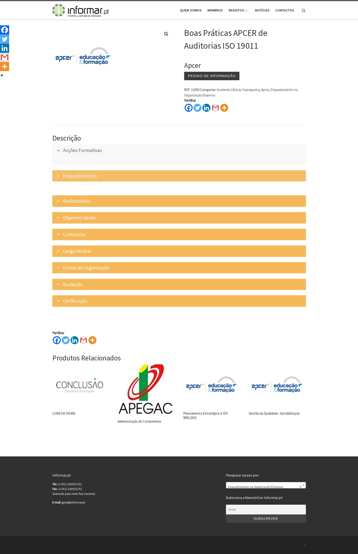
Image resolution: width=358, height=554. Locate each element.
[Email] (266, 510)
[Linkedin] (75, 340)
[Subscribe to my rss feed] (305, 545)
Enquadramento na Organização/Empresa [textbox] (264, 487)
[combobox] (266, 485)
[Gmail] (84, 340)
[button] (166, 34)
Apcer (265, 90)
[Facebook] (57, 340)
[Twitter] (66, 340)
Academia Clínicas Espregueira (238, 90)
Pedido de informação (212, 76)
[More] (92, 340)
